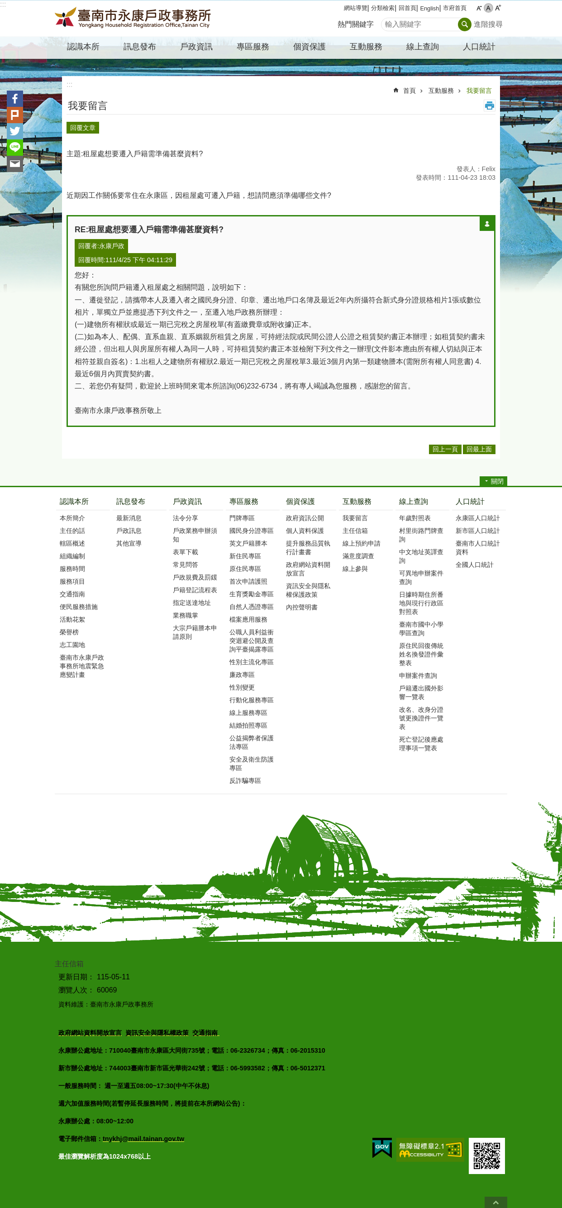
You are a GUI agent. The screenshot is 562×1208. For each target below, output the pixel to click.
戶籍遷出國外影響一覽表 (421, 690)
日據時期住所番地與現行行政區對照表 (421, 600)
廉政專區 (242, 672)
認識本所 (74, 499)
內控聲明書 (302, 604)
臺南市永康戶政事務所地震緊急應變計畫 (82, 663)
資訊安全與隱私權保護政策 (308, 587)
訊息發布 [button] (140, 46)
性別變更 (242, 684)
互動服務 (441, 90)
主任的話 (72, 528)
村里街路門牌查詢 (421, 532)
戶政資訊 (187, 499)
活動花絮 (72, 616)
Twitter (15, 131)
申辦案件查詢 (418, 672)
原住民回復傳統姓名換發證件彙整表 (421, 651)
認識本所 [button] (83, 46)
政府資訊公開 (305, 515)
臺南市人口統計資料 (478, 545)
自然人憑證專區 (251, 604)
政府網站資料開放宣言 (308, 566)
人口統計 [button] (479, 46)
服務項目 (72, 578)
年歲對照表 (415, 515)
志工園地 (72, 642)
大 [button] (498, 8)
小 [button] (479, 8)
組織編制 (72, 553)
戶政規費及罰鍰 (195, 574)
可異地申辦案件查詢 (421, 575)
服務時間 (72, 566)
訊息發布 (130, 499)
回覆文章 (82, 126)
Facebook (15, 99)
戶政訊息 (129, 528)
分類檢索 (383, 8)
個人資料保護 (305, 528)
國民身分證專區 (251, 528)
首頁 (409, 90)
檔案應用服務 (248, 616)
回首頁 (407, 8)
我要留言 (479, 90)
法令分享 (185, 515)
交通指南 (72, 591)
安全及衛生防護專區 (251, 761)
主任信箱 (355, 528)
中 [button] (488, 8)
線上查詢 (413, 499)
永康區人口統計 (478, 515)
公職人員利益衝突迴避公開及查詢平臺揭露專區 (251, 638)
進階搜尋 (488, 24)
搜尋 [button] (465, 24)
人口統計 (470, 499)
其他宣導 (129, 540)
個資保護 (300, 499)
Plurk (15, 115)
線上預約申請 (362, 540)
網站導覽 (355, 8)
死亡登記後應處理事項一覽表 (421, 741)
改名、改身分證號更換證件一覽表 (421, 715)
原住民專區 (245, 566)
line (15, 147)
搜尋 (388, 22)
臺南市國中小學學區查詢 (421, 626)
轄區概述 (72, 540)
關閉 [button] (497, 479)
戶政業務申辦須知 (195, 532)
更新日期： (76, 974)
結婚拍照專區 (248, 722)
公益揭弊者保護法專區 (251, 740)
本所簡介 (72, 515)
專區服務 (243, 499)
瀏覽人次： (76, 987)
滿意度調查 (358, 553)
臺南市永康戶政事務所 (134, 18)
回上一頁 (445, 447)
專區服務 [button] (253, 46)
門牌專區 (242, 515)
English (429, 8)
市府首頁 (455, 8)
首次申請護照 (248, 578)
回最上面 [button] (479, 447)
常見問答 (185, 562)
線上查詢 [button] (422, 46)
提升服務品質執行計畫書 (308, 545)
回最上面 (496, 1202)
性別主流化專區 (251, 659)
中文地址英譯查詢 (421, 553)
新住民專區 (245, 553)
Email (15, 164)
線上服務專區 (248, 710)
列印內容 (489, 105)
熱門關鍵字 (356, 24)
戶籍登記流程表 (195, 587)
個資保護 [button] (309, 46)
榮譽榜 (69, 629)
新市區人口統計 (478, 528)
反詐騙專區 (245, 777)
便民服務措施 (79, 604)
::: (3, 4)
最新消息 (129, 515)
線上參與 (355, 566)
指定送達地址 (192, 600)
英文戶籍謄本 (248, 540)
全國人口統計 (475, 562)
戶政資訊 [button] (196, 46)
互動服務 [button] (366, 46)
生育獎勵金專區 (251, 591)
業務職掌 (185, 612)
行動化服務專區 (251, 697)
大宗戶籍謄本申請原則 (195, 630)
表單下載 (185, 549)
